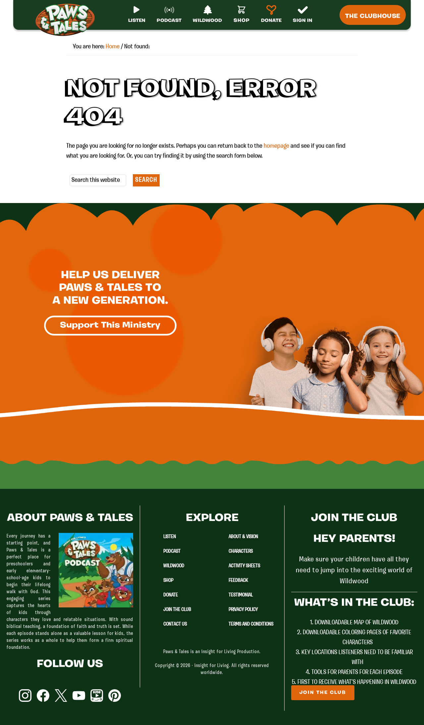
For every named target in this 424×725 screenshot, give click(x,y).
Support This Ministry (110, 325)
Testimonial (241, 595)
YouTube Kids (96, 695)
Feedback (238, 580)
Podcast (172, 551)
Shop (168, 580)
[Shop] (242, 17)
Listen (169, 537)
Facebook (43, 695)
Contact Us (175, 624)
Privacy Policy (243, 609)
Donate (170, 595)
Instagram (25, 695)
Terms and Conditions (251, 624)
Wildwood (173, 566)
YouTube (79, 695)
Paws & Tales (68, 19)
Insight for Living (211, 665)
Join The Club (177, 609)
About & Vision (243, 537)
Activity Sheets (244, 566)
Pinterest (114, 695)
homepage (276, 146)
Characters (241, 551)
